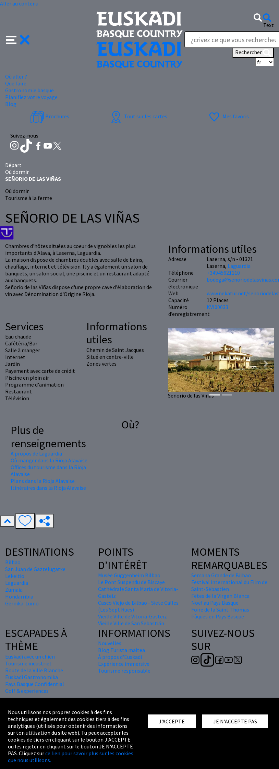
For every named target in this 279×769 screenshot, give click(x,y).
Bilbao (13, 562)
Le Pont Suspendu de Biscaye (131, 582)
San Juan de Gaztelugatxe (35, 569)
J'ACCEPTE (172, 721)
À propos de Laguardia (36, 453)
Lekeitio (14, 575)
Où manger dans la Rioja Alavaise (49, 460)
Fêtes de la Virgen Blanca (220, 595)
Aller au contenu (19, 3)
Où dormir (17, 171)
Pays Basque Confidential (34, 684)
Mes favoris (228, 116)
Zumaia (14, 589)
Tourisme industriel (28, 663)
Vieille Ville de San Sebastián (131, 623)
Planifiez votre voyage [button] (31, 97)
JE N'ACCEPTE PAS (235, 721)
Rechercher (253, 53)
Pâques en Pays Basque (217, 616)
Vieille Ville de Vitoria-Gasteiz (132, 616)
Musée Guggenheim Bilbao (129, 575)
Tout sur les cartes (138, 116)
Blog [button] (10, 103)
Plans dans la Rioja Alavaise (43, 480)
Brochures (49, 116)
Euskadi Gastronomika (31, 677)
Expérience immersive (123, 663)
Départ (13, 165)
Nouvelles (109, 643)
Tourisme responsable (124, 670)
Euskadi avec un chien (30, 656)
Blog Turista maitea (121, 650)
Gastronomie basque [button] (29, 90)
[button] (18, 39)
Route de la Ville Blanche (34, 670)
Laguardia (239, 265)
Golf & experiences (27, 690)
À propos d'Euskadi (120, 656)
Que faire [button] (15, 83)
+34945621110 (223, 272)
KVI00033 (217, 307)
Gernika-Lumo (22, 603)
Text (268, 25)
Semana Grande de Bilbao (221, 575)
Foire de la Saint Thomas (220, 609)
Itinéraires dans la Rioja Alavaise (48, 487)
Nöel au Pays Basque (215, 602)
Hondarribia (19, 596)
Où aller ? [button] (16, 76)
